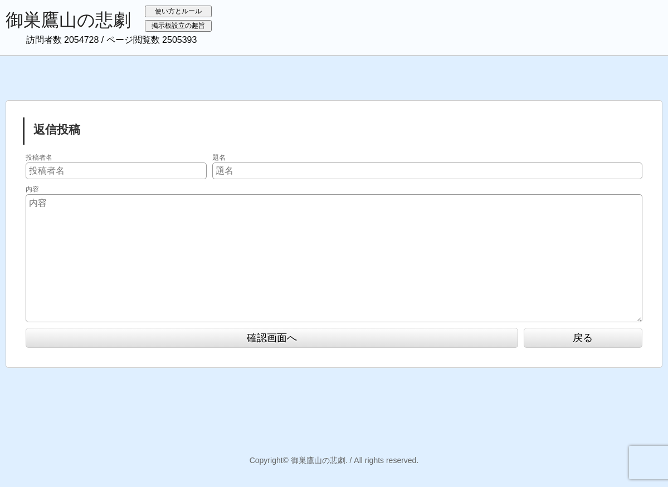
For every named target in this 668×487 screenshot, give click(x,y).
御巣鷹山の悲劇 (68, 20)
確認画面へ (272, 337)
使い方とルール (178, 11)
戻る (583, 337)
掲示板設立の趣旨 (178, 25)
